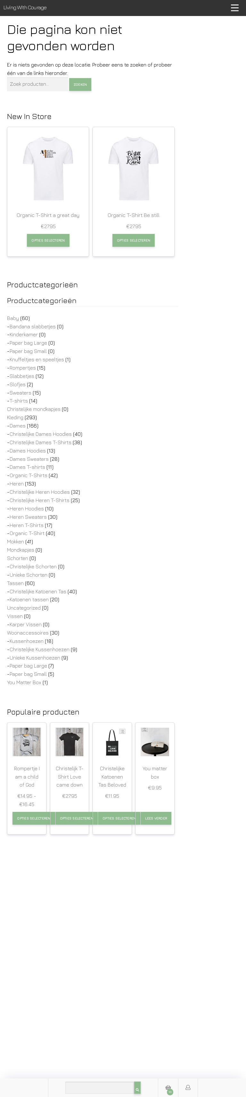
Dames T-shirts (27, 467)
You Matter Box (24, 682)
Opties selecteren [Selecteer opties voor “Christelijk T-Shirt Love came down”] (76, 818)
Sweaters (20, 393)
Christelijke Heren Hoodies (40, 492)
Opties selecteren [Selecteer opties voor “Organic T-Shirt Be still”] (133, 240)
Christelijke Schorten (33, 566)
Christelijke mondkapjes (34, 409)
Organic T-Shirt (27, 533)
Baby (13, 318)
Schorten (17, 558)
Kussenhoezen (27, 641)
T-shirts (19, 401)
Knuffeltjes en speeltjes (37, 359)
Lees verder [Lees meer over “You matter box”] (156, 818)
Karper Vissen (26, 624)
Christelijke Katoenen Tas (38, 591)
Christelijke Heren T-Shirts (40, 500)
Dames (18, 425)
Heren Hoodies (27, 508)
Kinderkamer (24, 334)
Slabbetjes (22, 376)
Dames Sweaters (29, 459)
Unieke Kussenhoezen (35, 658)
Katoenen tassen (29, 599)
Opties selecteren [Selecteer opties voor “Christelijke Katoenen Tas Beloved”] (119, 818)
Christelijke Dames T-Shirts (40, 442)
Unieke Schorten (28, 575)
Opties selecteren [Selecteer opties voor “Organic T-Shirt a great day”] (48, 240)
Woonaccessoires (28, 633)
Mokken (15, 541)
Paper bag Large (28, 343)
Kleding (15, 417)
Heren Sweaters (28, 517)
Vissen (15, 616)
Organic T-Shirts (28, 475)
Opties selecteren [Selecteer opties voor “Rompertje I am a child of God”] (33, 818)
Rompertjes (23, 368)
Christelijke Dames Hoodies (41, 434)
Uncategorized (24, 608)
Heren (17, 483)
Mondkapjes (20, 550)
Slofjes (18, 384)
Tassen (15, 583)
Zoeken (80, 84)
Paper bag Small (28, 351)
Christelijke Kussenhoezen (40, 649)
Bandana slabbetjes (33, 326)
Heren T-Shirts (27, 525)
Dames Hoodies (28, 450)
